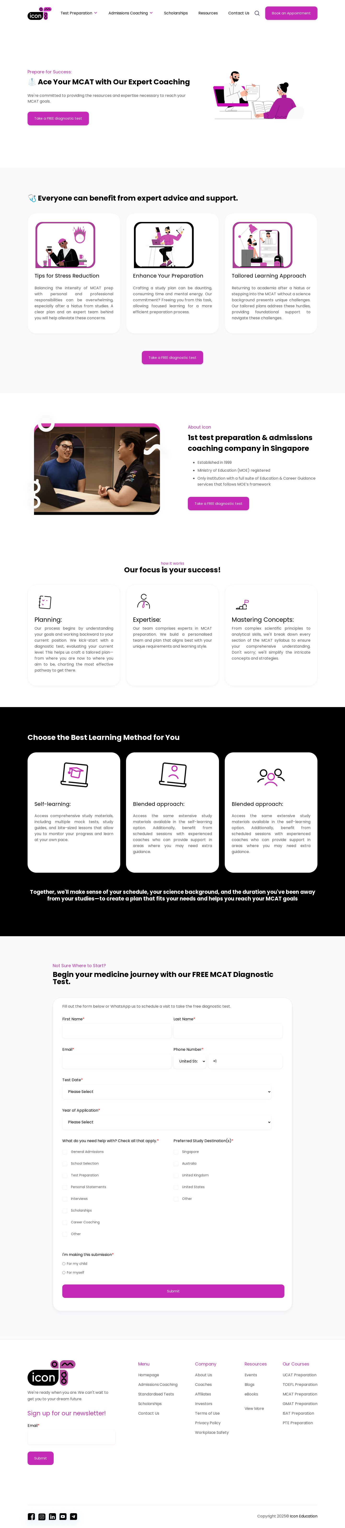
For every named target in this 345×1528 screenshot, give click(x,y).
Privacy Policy (208, 1423)
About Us (203, 1375)
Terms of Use (207, 1413)
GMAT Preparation (300, 1403)
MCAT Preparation (300, 1394)
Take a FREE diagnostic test (58, 118)
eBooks (251, 1394)
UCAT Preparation (299, 1375)
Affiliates (203, 1394)
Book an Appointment (291, 13)
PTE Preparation (298, 1423)
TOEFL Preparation (300, 1384)
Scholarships (176, 13)
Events (251, 1375)
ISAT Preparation (298, 1413)
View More (254, 1408)
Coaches (203, 1384)
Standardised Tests (156, 1394)
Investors (203, 1403)
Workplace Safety (212, 1432)
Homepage (150, 1375)
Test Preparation (76, 13)
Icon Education (303, 1516)
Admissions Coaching (128, 13)
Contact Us (238, 13)
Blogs (250, 1384)
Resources (208, 13)
